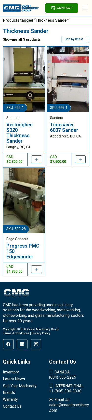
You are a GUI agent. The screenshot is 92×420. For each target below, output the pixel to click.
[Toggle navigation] (85, 8)
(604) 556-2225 (69, 375)
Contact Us (12, 406)
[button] (75, 39)
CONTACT (61, 8)
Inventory (11, 372)
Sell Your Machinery (20, 386)
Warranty (10, 399)
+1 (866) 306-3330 (69, 388)
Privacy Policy (41, 333)
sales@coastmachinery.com (69, 405)
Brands (9, 392)
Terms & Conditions (16, 333)
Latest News (14, 379)
